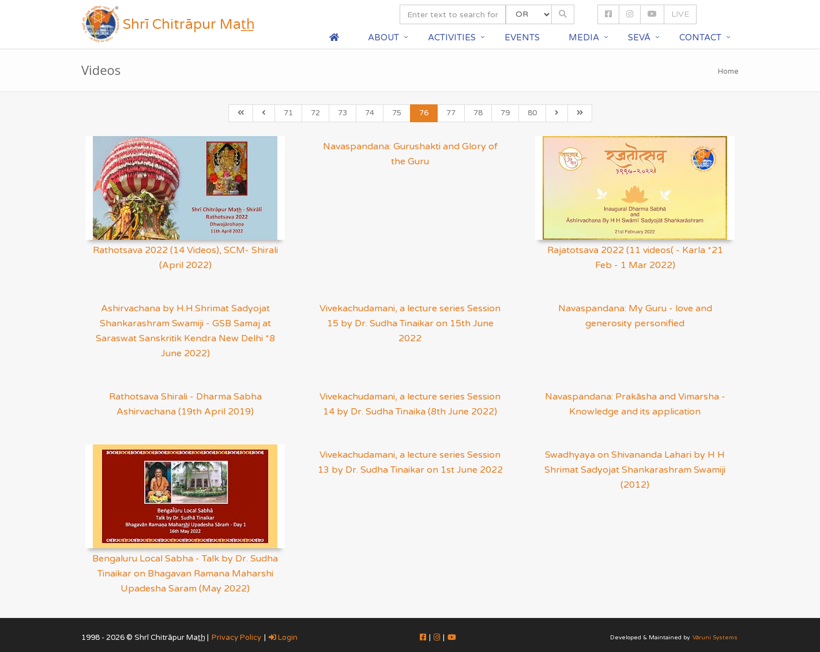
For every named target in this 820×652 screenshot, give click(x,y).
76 (423, 113)
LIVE (680, 14)
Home (728, 71)
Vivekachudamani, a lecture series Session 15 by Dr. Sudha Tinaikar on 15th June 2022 (410, 323)
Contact (700, 37)
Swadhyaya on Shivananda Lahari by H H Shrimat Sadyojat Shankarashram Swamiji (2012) (634, 470)
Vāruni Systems (715, 637)
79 (505, 113)
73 (342, 113)
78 (478, 113)
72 (315, 113)
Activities (452, 37)
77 (451, 113)
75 (396, 113)
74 (369, 113)
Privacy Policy (236, 637)
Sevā (639, 37)
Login (283, 637)
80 (532, 113)
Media (584, 37)
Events (522, 37)
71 (288, 113)
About (383, 37)
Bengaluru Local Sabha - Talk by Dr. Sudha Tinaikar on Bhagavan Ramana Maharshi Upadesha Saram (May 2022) (185, 573)
